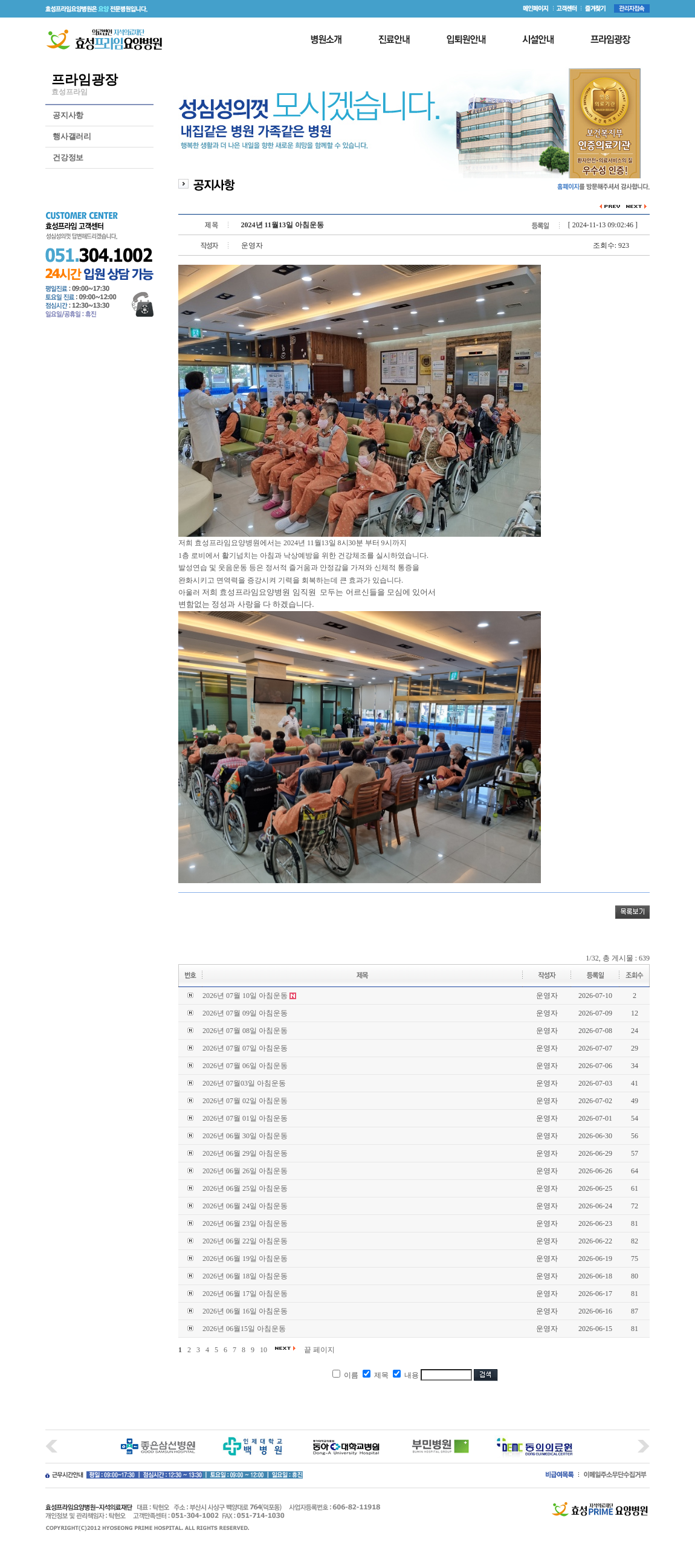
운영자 (547, 995)
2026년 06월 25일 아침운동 (245, 1188)
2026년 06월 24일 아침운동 (245, 1206)
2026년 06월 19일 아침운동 (245, 1258)
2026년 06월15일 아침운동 (244, 1328)
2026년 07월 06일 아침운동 (245, 1065)
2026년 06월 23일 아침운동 (245, 1223)
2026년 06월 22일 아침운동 (245, 1241)
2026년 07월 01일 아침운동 (245, 1118)
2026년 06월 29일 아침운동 (245, 1153)
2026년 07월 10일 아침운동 (245, 995)
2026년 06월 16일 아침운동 (245, 1311)
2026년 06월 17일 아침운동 (245, 1293)
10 (263, 1350)
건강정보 (68, 157)
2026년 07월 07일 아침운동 (245, 1048)
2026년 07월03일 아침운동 (244, 1083)
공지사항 (68, 115)
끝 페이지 (319, 1350)
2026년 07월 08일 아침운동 (245, 1030)
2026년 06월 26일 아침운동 (245, 1171)
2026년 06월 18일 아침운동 (245, 1276)
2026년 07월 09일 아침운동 (245, 1013)
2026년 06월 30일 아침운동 (245, 1136)
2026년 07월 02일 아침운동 (245, 1101)
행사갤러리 (72, 136)
